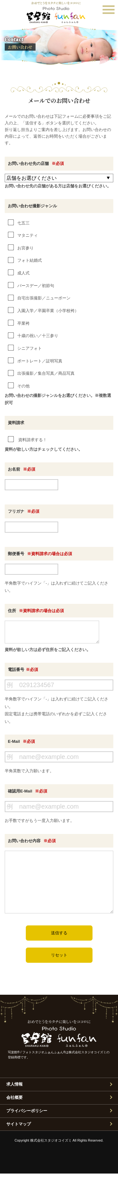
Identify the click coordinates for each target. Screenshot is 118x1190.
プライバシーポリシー (26, 1127)
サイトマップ (18, 1140)
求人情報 (14, 1100)
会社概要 (14, 1114)
